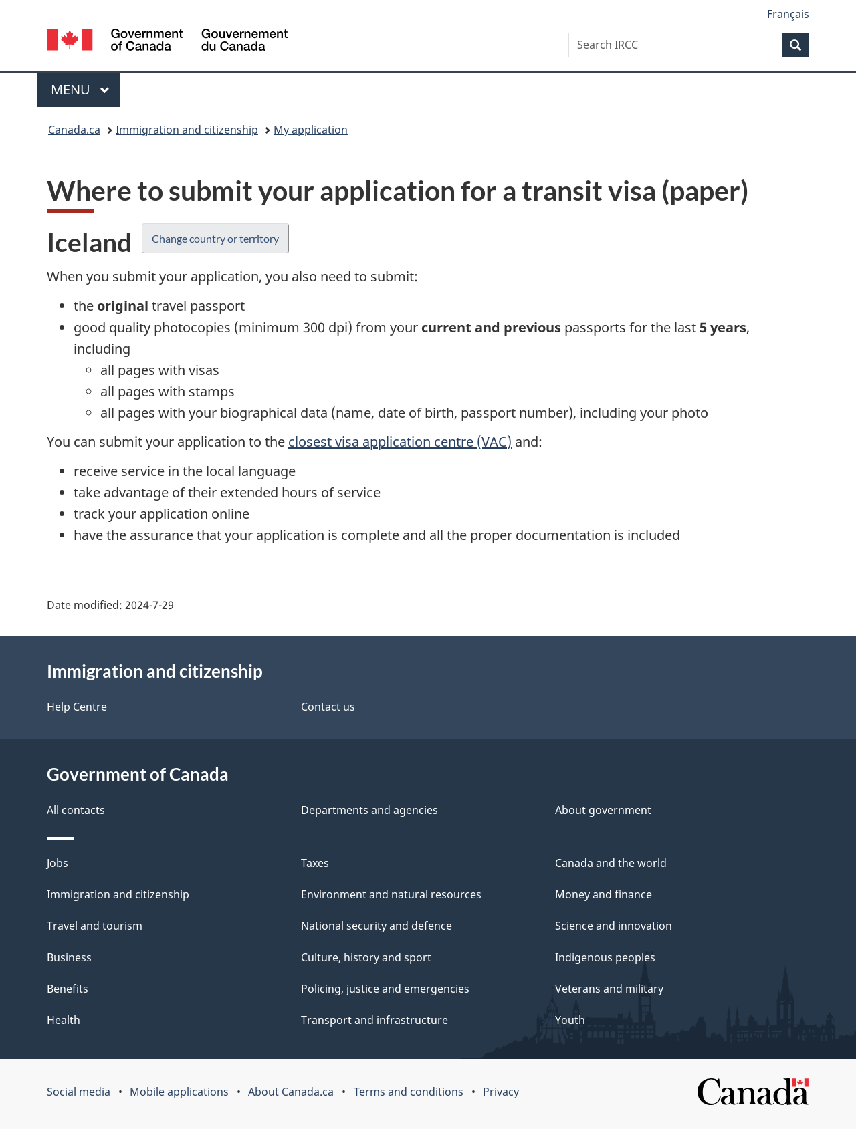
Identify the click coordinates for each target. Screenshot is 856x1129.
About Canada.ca (291, 1091)
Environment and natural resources (391, 894)
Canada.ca (74, 129)
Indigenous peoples (605, 957)
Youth (570, 1020)
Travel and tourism (94, 925)
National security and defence (376, 925)
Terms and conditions (408, 1091)
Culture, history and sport (366, 957)
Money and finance (603, 894)
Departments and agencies (369, 810)
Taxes (315, 863)
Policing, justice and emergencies (385, 988)
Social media (78, 1091)
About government (603, 810)
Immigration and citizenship (187, 129)
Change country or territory (215, 238)
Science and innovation (613, 925)
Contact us (328, 706)
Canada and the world (611, 863)
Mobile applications (179, 1091)
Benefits (67, 988)
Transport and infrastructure (374, 1020)
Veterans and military (609, 988)
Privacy (501, 1091)
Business (69, 957)
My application (311, 129)
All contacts (76, 810)
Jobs (57, 863)
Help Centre (77, 706)
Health (63, 1020)
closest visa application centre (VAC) (400, 441)
